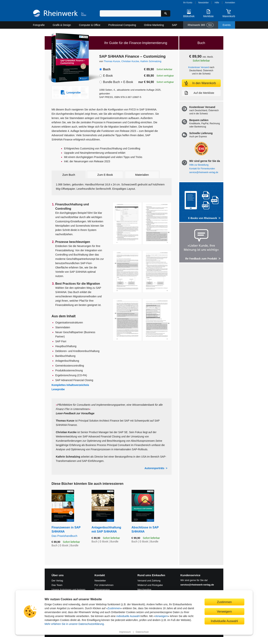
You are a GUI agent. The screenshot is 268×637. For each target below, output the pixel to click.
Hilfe (217, 2)
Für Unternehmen (104, 585)
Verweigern (161, 616)
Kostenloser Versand (198, 67)
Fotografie (39, 25)
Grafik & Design (62, 25)
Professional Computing (122, 25)
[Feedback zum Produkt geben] (201, 243)
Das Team (57, 585)
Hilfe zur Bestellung (198, 165)
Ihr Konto (187, 2)
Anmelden (230, 2)
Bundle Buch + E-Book (118, 82)
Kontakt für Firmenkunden (202, 168)
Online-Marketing (154, 25)
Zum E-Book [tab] (105, 174)
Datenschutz (142, 632)
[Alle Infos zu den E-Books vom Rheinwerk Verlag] (201, 202)
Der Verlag (57, 580)
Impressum (125, 632)
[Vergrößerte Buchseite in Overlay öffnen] (142, 223)
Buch (106, 69)
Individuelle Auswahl (224, 621)
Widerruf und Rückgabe (150, 585)
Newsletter (203, 2)
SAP (174, 25)
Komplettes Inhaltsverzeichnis (70, 385)
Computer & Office (89, 25)
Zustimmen (114, 608)
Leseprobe (58, 389)
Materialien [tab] (142, 174)
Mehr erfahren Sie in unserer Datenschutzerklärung (74, 623)
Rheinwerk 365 (201, 25)
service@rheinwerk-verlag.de (203, 172)
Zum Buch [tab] (68, 174)
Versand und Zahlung (149, 580)
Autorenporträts (154, 468)
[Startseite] (59, 14)
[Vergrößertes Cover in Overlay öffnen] (68, 58)
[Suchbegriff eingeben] (130, 13)
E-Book (108, 75)
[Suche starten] (165, 13)
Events (227, 25)
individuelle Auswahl (128, 616)
